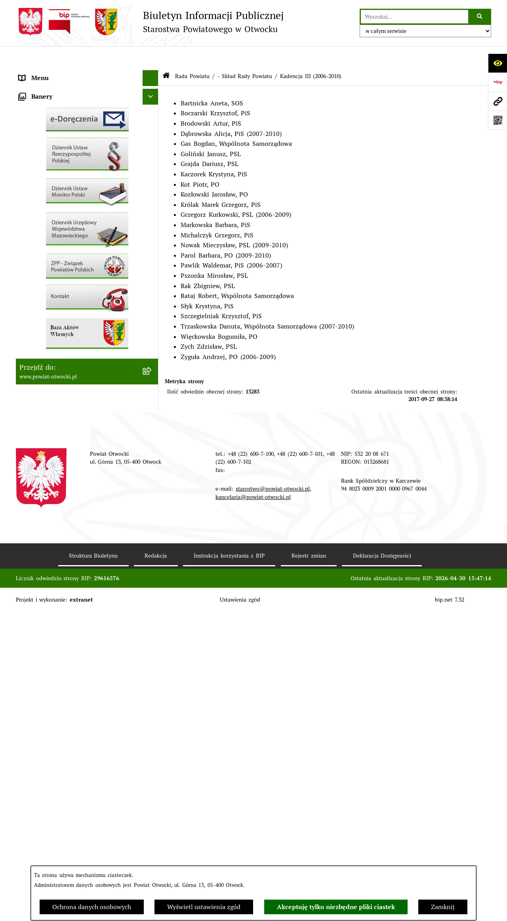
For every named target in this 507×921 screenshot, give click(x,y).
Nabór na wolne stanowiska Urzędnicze (77, 279)
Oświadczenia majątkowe (55, 358)
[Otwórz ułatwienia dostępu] (497, 63)
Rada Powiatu (39, 73)
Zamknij (443, 907)
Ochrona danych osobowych (91, 907)
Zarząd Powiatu (42, 88)
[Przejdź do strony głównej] (150, 22)
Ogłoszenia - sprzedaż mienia (62, 231)
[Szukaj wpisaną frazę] (480, 17)
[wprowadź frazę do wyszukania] (414, 17)
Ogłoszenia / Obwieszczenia (60, 215)
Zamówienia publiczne (52, 310)
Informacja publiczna (49, 184)
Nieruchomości (40, 294)
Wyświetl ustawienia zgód (203, 907)
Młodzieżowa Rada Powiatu (59, 104)
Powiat (29, 136)
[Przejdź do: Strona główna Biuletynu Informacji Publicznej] (166, 55)
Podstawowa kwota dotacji (57, 326)
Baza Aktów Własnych (51, 415)
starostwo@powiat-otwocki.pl (273, 797)
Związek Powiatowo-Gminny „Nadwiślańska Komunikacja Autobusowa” (80, 394)
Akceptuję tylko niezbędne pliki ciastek (336, 907)
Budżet (29, 374)
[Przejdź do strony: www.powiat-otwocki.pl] (497, 101)
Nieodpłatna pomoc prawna (59, 152)
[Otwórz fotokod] (497, 120)
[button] (152, 104)
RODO (28, 168)
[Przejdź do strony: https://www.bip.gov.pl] (497, 82)
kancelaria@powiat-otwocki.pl (253, 805)
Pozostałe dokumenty (50, 199)
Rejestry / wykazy (44, 263)
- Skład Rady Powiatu (244, 54)
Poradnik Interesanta (49, 120)
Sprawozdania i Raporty (53, 247)
